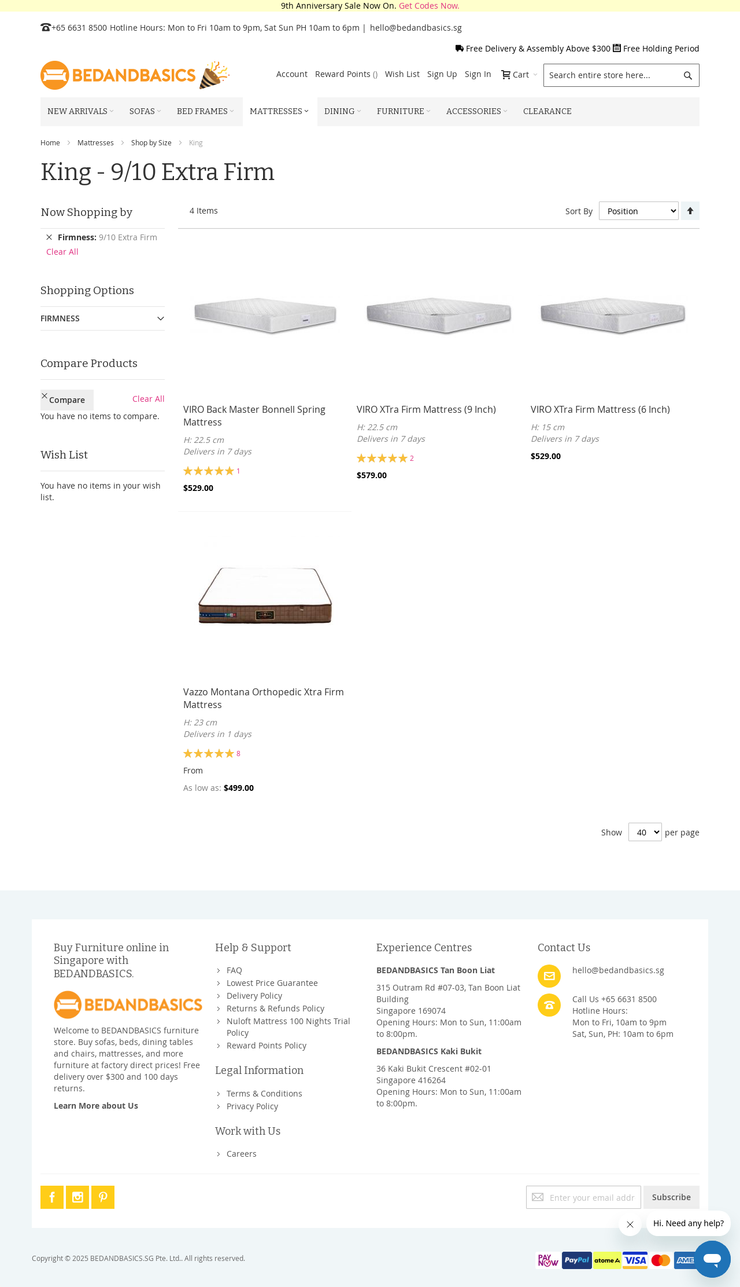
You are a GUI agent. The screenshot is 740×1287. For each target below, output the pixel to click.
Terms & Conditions (264, 1093)
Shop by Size (151, 142)
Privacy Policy (252, 1106)
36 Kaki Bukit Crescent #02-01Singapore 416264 (433, 1074)
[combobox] (621, 75)
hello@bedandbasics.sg (416, 27)
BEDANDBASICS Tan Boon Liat (435, 970)
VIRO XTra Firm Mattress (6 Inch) (600, 409)
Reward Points (346, 73)
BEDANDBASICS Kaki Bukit (429, 1051)
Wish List (402, 73)
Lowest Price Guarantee (272, 982)
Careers (242, 1153)
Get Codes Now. (429, 5)
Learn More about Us (96, 1105)
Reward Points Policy (266, 1045)
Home (50, 142)
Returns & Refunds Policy (275, 1008)
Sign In (478, 73)
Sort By (579, 211)
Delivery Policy (254, 995)
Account (292, 73)
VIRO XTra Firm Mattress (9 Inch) (426, 409)
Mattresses (95, 142)
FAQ (234, 970)
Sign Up (442, 73)
